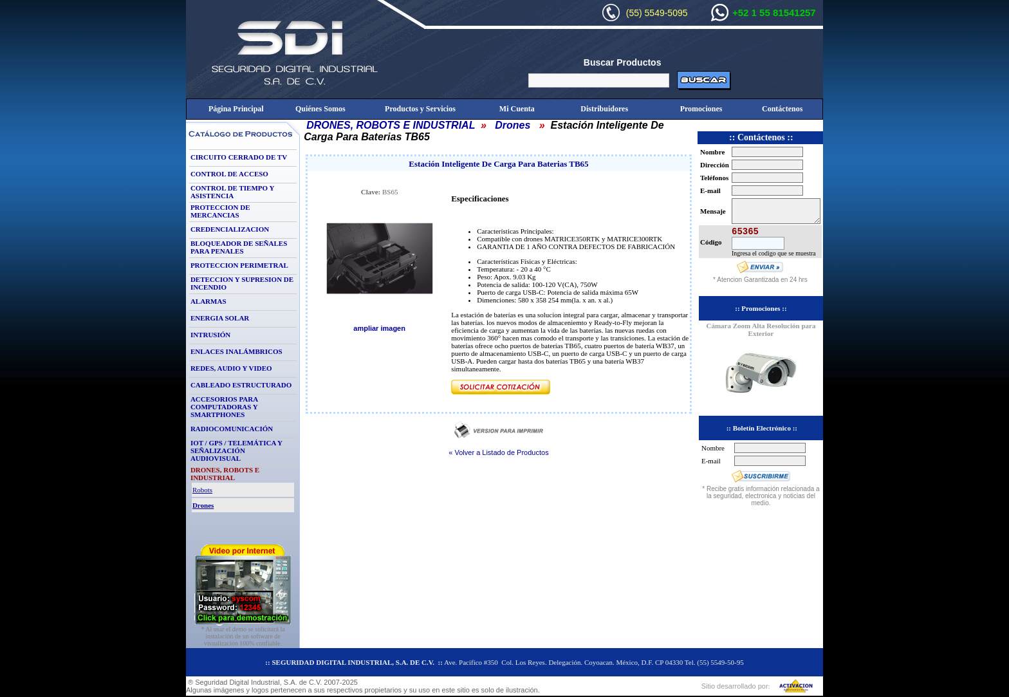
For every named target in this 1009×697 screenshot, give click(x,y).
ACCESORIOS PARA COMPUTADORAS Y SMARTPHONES (224, 406)
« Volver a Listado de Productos (498, 452)
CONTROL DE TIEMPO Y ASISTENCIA (232, 192)
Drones (512, 125)
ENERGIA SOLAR (219, 318)
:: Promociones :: (760, 308)
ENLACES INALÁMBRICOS (236, 351)
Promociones (701, 108)
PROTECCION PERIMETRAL (239, 265)
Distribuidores (604, 108)
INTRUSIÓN (210, 335)
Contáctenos (782, 108)
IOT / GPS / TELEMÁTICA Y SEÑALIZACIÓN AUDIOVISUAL (236, 450)
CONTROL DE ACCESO (229, 174)
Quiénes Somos (320, 108)
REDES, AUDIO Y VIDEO (231, 368)
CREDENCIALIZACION (229, 229)
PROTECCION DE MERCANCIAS (220, 211)
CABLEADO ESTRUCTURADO (241, 385)
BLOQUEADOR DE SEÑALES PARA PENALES (238, 247)
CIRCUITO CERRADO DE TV (238, 157)
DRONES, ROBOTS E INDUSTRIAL (390, 125)
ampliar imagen (379, 328)
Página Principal (236, 108)
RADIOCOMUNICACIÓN (231, 428)
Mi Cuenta (517, 108)
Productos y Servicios (420, 108)
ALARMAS (208, 301)
